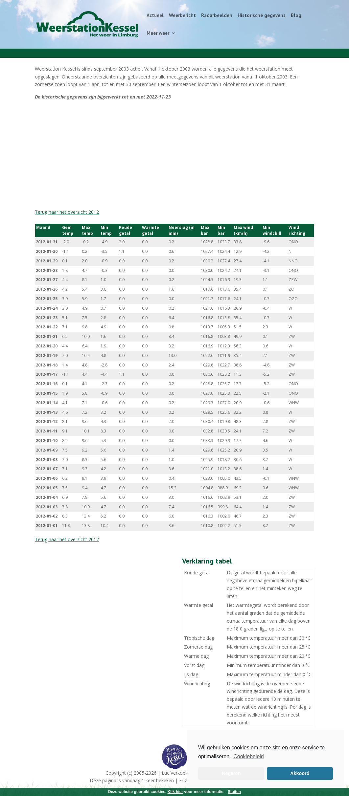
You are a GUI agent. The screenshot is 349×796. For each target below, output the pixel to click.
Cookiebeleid (248, 756)
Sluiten (234, 791)
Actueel (155, 15)
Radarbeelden (216, 15)
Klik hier (175, 791)
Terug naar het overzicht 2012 (67, 212)
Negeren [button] (231, 773)
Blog (296, 15)
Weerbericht (182, 15)
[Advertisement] (174, 154)
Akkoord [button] (299, 773)
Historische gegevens (262, 15)
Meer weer (158, 33)
